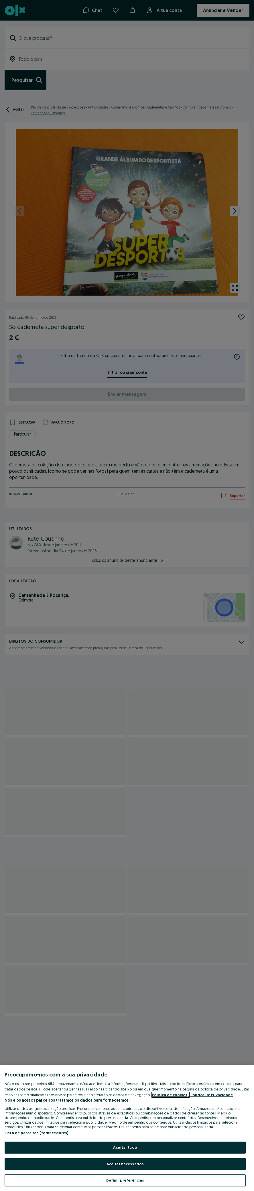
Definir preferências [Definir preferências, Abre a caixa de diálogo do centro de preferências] (125, 1180)
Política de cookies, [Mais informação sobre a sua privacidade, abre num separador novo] (170, 1094)
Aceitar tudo (125, 1147)
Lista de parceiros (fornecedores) (36, 1132)
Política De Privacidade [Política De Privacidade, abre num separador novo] (211, 1094)
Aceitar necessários (125, 1164)
